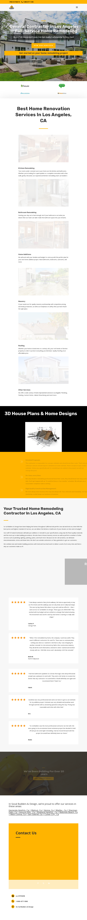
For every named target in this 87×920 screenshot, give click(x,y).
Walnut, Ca (36, 810)
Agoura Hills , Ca (27, 812)
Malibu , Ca (61, 810)
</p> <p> (43, 858)
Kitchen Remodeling (26, 168)
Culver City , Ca (52, 814)
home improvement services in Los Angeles (48, 393)
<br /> (43, 62)
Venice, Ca (49, 810)
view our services (43, 45)
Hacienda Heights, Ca (19, 810)
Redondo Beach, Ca (68, 812)
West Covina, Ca (18, 814)
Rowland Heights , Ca (47, 812)
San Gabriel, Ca (35, 814)
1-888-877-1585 (22, 901)
